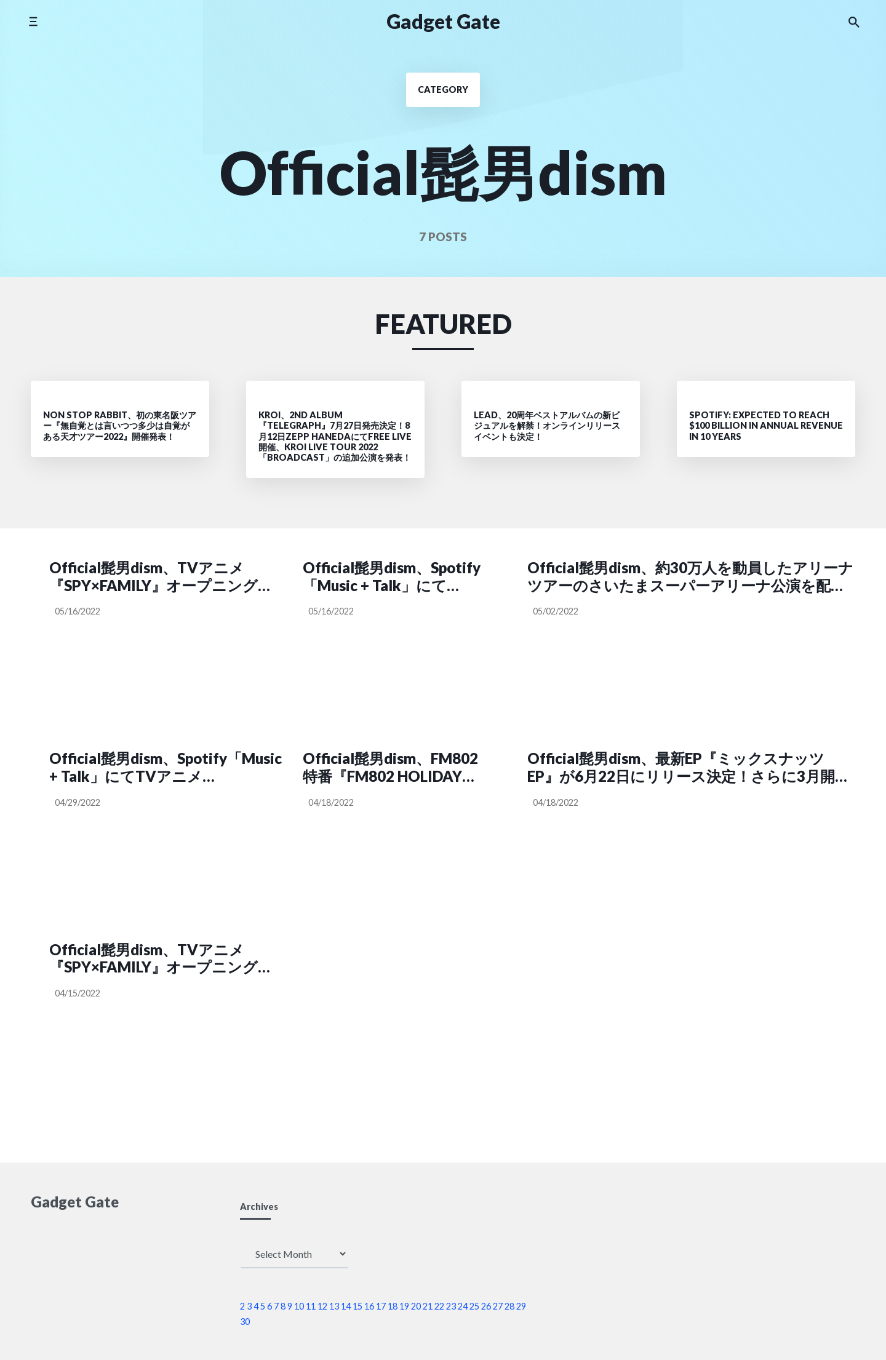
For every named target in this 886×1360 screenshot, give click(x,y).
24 (463, 1306)
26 (486, 1306)
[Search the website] (854, 21)
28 (509, 1306)
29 (521, 1306)
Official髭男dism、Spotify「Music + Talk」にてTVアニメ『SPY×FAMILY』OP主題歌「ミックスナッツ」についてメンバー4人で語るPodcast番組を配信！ (165, 767)
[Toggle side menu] (33, 21)
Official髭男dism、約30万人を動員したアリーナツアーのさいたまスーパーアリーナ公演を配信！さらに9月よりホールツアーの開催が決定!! (690, 577)
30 (245, 1321)
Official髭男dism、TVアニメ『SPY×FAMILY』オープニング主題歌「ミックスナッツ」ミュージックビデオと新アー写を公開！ (163, 959)
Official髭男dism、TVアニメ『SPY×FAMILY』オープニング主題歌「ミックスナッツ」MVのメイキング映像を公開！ (161, 577)
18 (392, 1306)
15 (357, 1306)
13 (334, 1306)
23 (451, 1306)
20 (416, 1306)
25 (474, 1306)
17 (381, 1306)
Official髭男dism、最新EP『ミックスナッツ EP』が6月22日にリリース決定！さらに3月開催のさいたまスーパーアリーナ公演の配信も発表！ (688, 767)
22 (439, 1306)
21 (428, 1306)
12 (322, 1306)
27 (498, 1306)
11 (311, 1306)
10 (299, 1306)
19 (404, 1306)
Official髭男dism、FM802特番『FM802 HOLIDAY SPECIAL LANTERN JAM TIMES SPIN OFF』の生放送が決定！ (396, 767)
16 (369, 1306)
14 (346, 1306)
